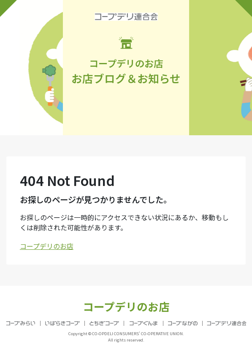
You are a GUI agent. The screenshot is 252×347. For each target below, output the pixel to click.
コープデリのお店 (46, 246)
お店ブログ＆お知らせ (126, 61)
